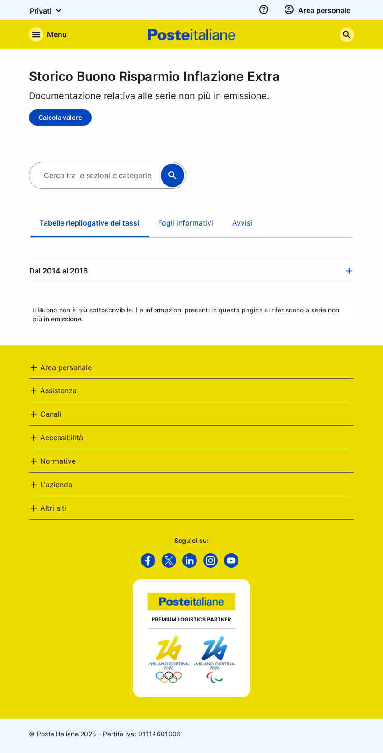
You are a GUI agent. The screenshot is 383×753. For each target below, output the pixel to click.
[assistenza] (264, 10)
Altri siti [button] (53, 508)
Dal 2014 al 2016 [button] (58, 270)
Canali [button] (50, 414)
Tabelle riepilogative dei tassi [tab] (89, 222)
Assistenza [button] (58, 390)
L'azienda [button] (56, 484)
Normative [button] (58, 461)
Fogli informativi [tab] (185, 222)
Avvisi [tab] (242, 222)
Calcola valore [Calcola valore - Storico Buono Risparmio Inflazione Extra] (60, 117)
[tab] (191, 271)
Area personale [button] (66, 367)
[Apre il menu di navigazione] (48, 34)
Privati (47, 10)
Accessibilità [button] (61, 437)
